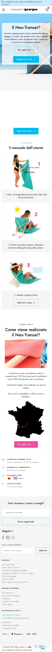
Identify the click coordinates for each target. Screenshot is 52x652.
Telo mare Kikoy (8, 564)
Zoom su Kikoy (8, 579)
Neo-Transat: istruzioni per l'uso (15, 582)
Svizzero (17, 634)
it (5, 634)
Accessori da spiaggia (11, 595)
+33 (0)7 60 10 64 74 (11, 615)
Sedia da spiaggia (9, 576)
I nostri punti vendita (10, 625)
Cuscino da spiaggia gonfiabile (14, 570)
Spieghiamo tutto (26, 59)
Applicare (43, 550)
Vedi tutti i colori (26, 131)
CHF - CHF (31, 634)
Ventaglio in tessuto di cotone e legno (18, 573)
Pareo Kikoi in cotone (11, 567)
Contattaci (6, 622)
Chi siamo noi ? (8, 592)
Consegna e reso (9, 628)
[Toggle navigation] (3, 10)
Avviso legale (7, 604)
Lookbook (6, 598)
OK (43, 648)
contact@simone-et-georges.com (15, 618)
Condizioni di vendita (10, 601)
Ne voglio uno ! (26, 49)
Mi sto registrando (26, 521)
